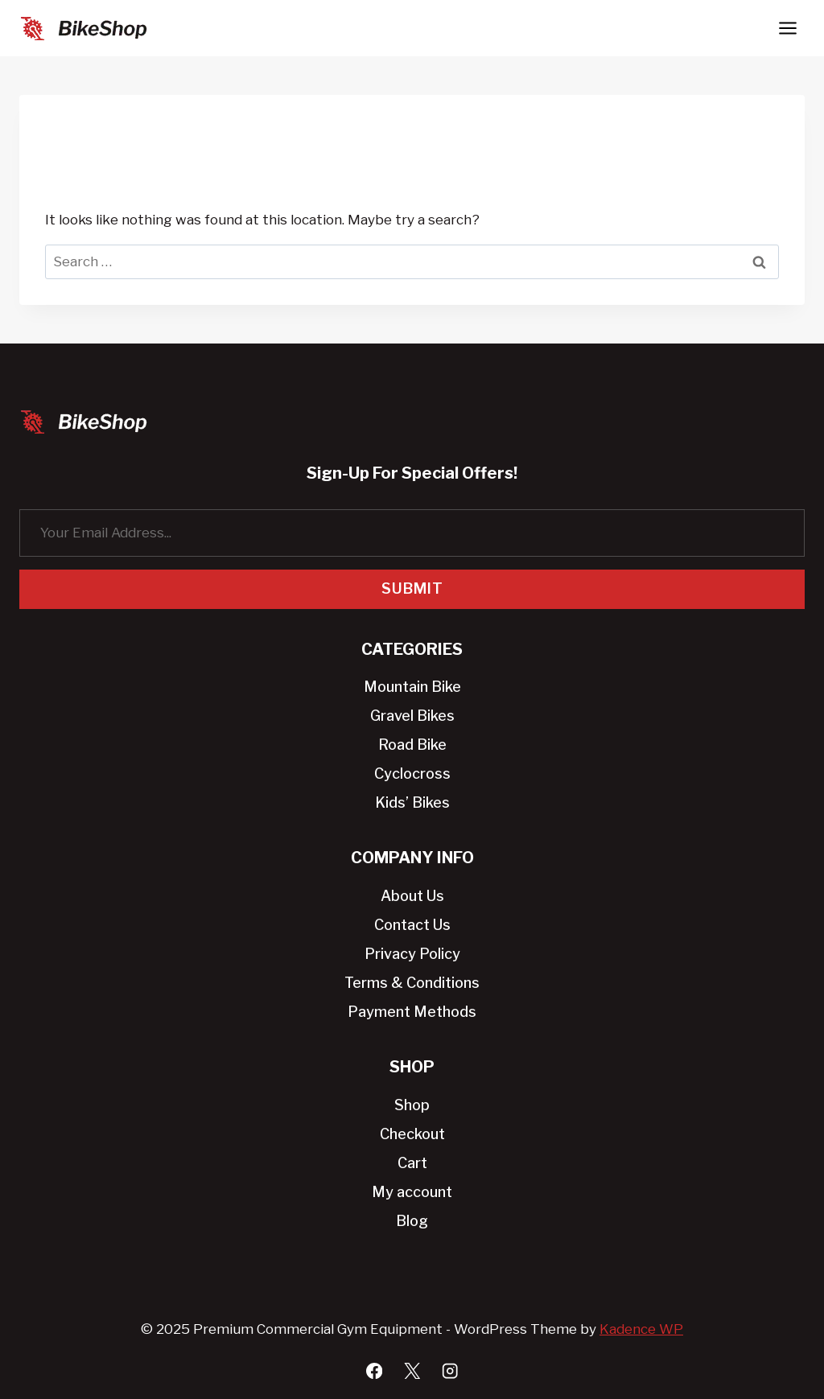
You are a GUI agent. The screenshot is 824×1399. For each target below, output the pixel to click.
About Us (412, 895)
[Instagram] (450, 1371)
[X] (412, 1371)
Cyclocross (412, 773)
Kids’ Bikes (412, 802)
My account (412, 1191)
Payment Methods (412, 1011)
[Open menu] (787, 28)
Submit (412, 588)
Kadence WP (641, 1329)
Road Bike (412, 744)
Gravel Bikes (412, 715)
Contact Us (412, 924)
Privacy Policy (412, 953)
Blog (412, 1220)
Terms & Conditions (412, 982)
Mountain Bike (412, 686)
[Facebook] (374, 1371)
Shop (412, 1105)
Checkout (412, 1133)
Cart (412, 1162)
